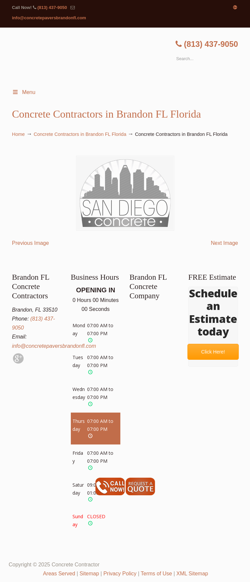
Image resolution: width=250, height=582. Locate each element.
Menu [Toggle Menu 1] (23, 92)
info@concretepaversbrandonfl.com (49, 17)
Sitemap (89, 573)
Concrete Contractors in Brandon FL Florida (80, 134)
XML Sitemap (192, 573)
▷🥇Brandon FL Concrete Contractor (132, 56)
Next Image (224, 243)
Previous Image (30, 243)
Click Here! (213, 351)
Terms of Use (156, 573)
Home (18, 134)
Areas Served (59, 573)
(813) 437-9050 (52, 7)
